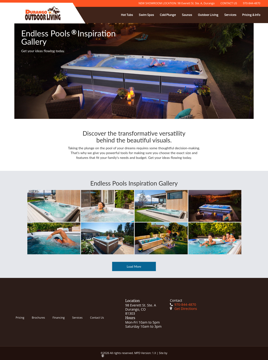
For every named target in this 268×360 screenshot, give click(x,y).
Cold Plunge (168, 15)
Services (230, 15)
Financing (58, 317)
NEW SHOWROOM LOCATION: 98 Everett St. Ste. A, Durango (176, 3)
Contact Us (97, 317)
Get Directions (185, 308)
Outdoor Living (208, 15)
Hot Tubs (127, 15)
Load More (134, 266)
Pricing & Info (251, 15)
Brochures (38, 317)
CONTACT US (228, 3)
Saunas (187, 15)
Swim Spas (146, 15)
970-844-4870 (251, 3)
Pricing (20, 317)
